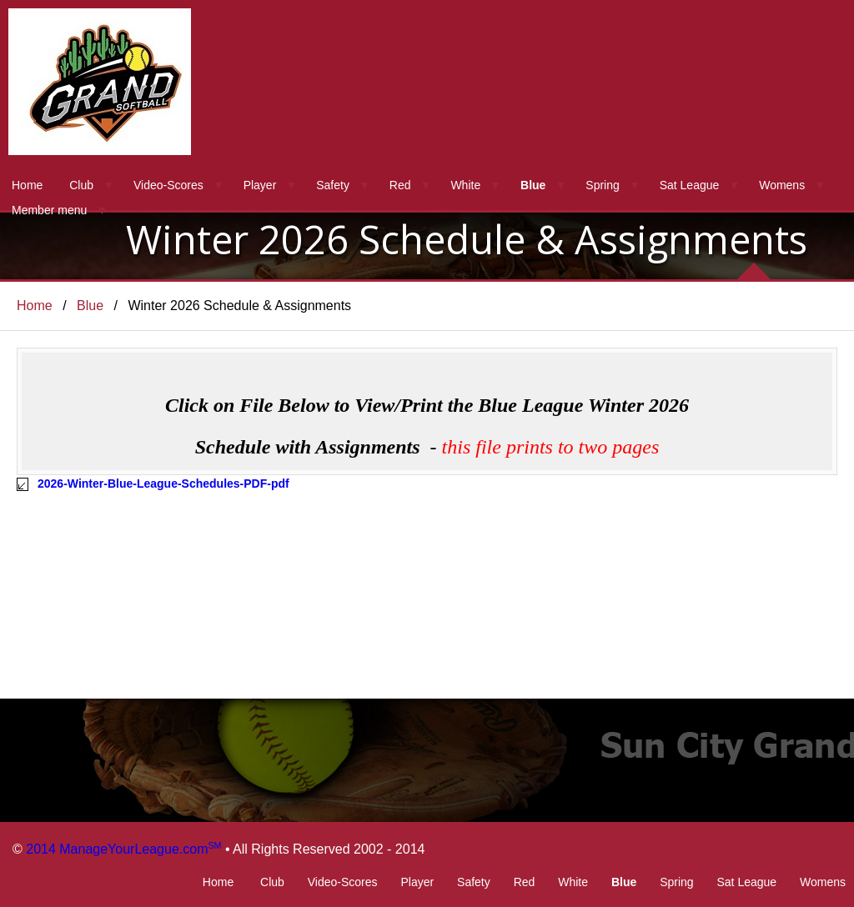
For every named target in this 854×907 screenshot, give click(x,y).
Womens (782, 185)
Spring (602, 185)
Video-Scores (168, 185)
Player (260, 185)
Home (27, 185)
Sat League (690, 185)
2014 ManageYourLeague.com (123, 849)
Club (81, 185)
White (465, 185)
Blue (532, 185)
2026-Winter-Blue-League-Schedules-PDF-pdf (163, 483)
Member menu (49, 210)
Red (400, 185)
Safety (332, 185)
